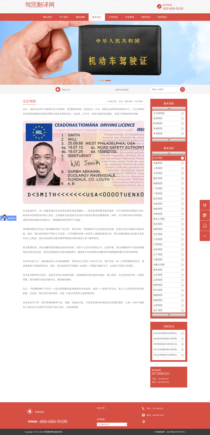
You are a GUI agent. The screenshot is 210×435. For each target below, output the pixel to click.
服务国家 (80, 17)
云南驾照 (157, 305)
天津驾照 (157, 173)
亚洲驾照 (157, 118)
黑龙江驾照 (159, 219)
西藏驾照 (157, 300)
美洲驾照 (157, 128)
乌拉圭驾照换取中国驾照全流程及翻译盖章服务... (169, 355)
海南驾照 (157, 209)
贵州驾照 (157, 198)
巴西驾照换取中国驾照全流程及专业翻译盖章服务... (169, 344)
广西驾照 (157, 193)
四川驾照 (157, 290)
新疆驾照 (157, 295)
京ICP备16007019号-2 (176, 432)
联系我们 (162, 17)
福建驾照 (157, 183)
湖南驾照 (157, 229)
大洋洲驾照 (159, 113)
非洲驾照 (157, 133)
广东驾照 (157, 188)
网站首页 (47, 17)
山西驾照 (157, 280)
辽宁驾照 (157, 254)
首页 (121, 101)
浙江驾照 (157, 310)
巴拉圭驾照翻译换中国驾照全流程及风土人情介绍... (169, 349)
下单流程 (113, 17)
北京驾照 (139, 101)
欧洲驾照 (157, 123)
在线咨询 (39, 412)
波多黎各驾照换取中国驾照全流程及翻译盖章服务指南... (169, 339)
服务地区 (96, 17)
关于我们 (64, 17)
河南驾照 (157, 214)
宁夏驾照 (157, 259)
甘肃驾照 (157, 204)
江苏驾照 (157, 239)
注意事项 (129, 17)
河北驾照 (157, 234)
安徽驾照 (157, 163)
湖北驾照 (157, 224)
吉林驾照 (157, 249)
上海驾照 (157, 168)
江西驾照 (157, 244)
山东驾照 (157, 275)
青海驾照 (157, 270)
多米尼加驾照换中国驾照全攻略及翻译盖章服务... (169, 333)
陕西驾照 (157, 285)
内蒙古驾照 (159, 264)
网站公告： (67, 90)
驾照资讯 (146, 17)
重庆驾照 (157, 178)
